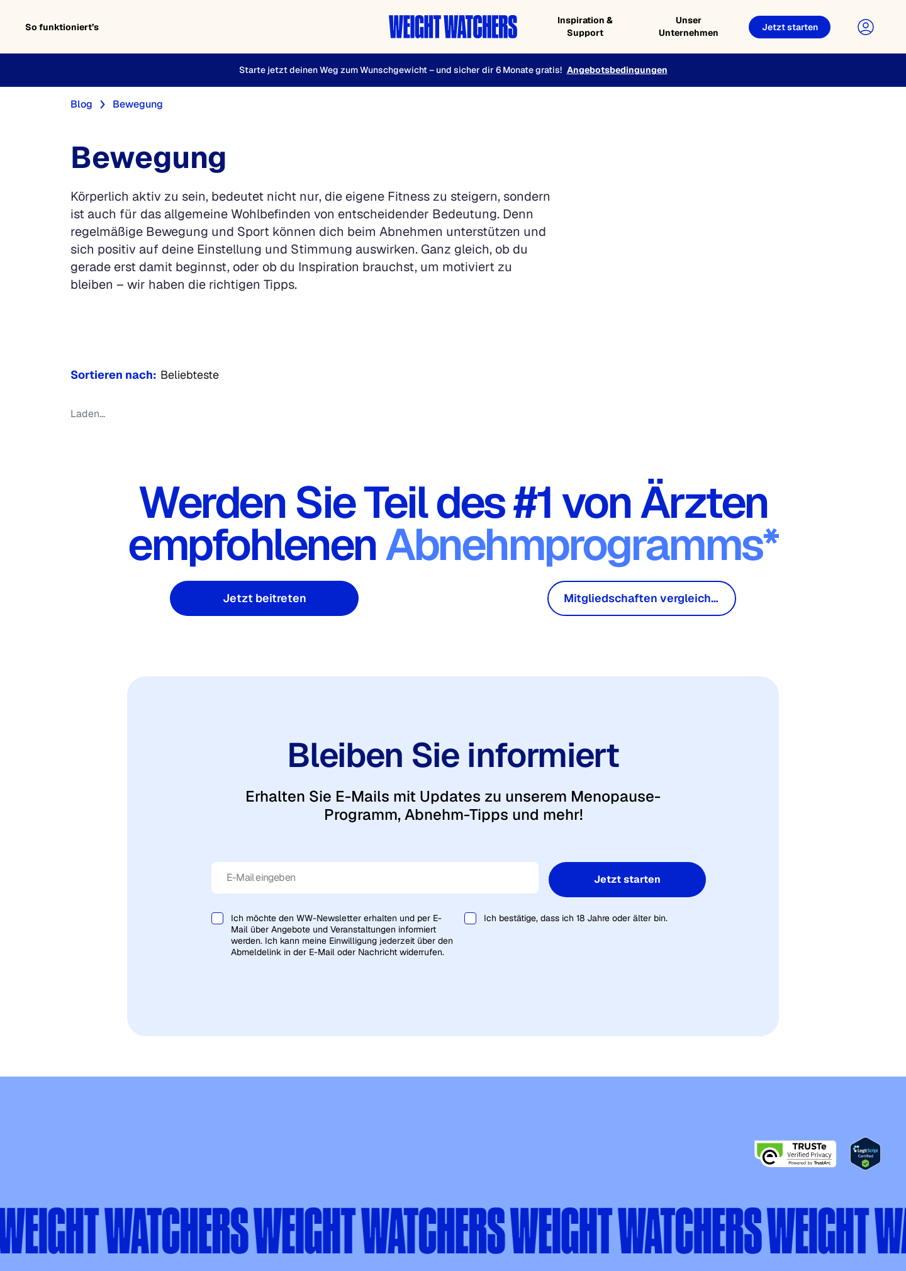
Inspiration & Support (585, 26)
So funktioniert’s (62, 27)
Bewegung (138, 104)
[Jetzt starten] (789, 27)
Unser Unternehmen (689, 26)
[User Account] (866, 27)
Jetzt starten (627, 879)
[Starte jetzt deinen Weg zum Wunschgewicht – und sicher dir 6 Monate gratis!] (453, 70)
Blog (81, 104)
